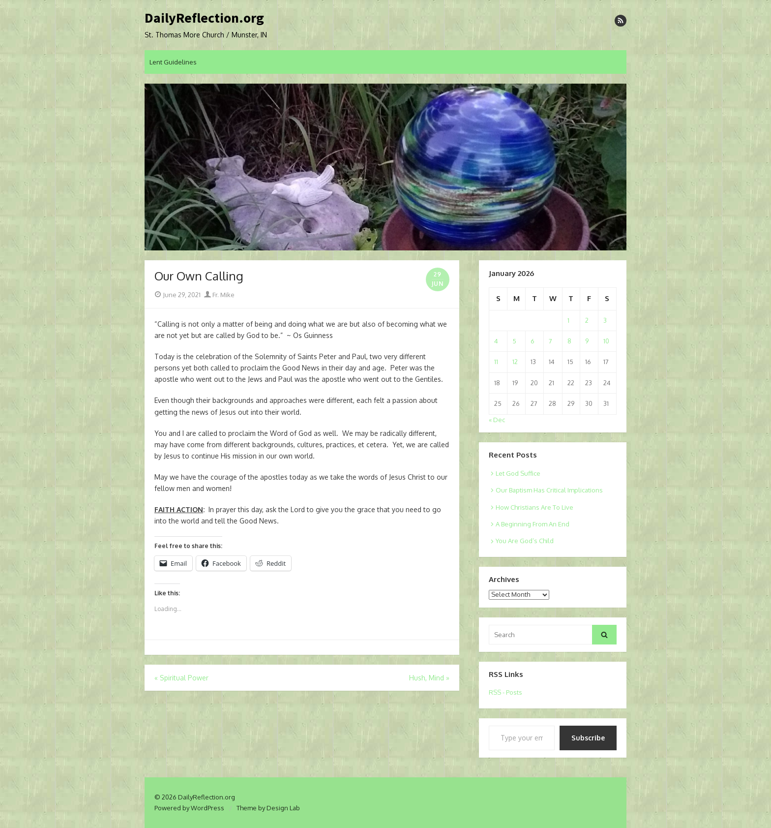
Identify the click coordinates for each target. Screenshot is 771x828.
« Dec (497, 420)
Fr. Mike (219, 295)
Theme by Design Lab (268, 808)
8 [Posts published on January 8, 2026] (569, 341)
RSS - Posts (505, 692)
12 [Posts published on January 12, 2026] (515, 362)
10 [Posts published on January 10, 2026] (606, 341)
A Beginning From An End (532, 524)
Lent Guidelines (173, 62)
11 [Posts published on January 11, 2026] (496, 362)
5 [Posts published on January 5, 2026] (514, 341)
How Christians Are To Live (534, 507)
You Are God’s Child (525, 541)
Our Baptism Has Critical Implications (549, 490)
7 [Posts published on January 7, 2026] (550, 341)
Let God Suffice (518, 473)
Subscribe (588, 738)
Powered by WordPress (189, 808)
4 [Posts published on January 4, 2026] (496, 341)
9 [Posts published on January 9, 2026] (587, 341)
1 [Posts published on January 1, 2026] (568, 320)
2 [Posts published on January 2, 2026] (587, 320)
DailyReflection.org (204, 18)
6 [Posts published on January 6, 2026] (532, 341)
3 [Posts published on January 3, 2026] (605, 320)
